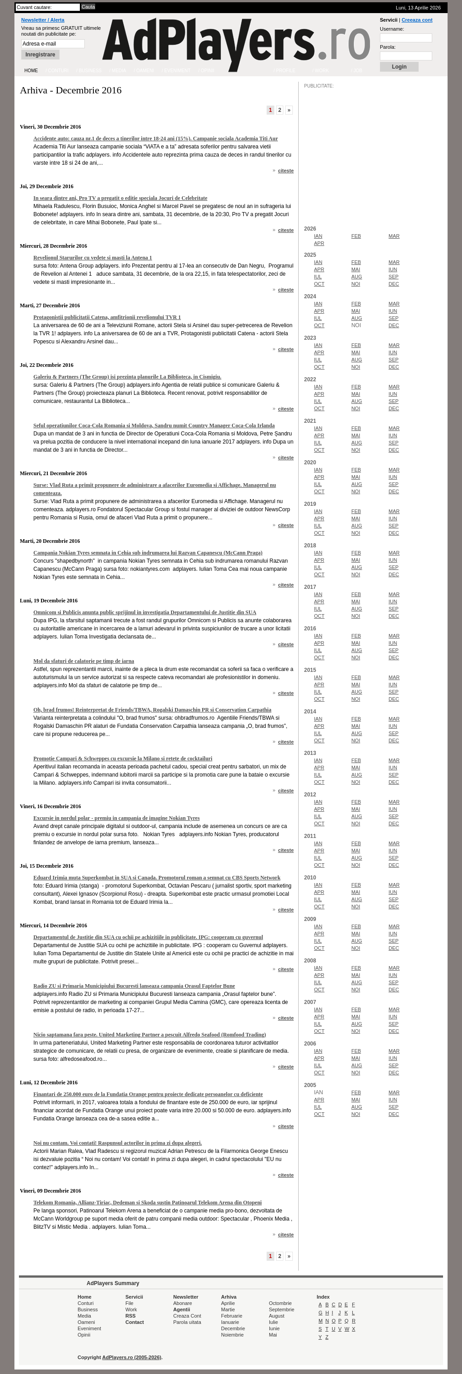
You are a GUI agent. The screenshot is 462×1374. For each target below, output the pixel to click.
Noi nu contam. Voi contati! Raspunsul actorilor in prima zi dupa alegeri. (117, 1143)
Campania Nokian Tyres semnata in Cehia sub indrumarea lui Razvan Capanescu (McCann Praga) (148, 553)
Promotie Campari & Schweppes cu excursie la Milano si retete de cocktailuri (123, 758)
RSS (130, 1315)
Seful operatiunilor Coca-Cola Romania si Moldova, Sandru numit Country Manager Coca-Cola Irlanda (154, 425)
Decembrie (233, 1328)
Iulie (273, 1322)
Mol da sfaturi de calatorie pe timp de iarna (83, 661)
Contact (134, 1322)
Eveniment (89, 1328)
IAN (318, 236)
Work (131, 1309)
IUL (318, 276)
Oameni (86, 1322)
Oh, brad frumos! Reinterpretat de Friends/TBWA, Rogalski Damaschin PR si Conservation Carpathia (152, 710)
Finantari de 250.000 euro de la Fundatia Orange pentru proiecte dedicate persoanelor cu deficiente (148, 1094)
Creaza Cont (187, 1315)
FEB (356, 236)
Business (88, 1309)
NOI (355, 284)
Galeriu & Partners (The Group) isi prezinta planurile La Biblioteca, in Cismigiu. (127, 377)
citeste (286, 170)
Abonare (182, 1303)
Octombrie (280, 1303)
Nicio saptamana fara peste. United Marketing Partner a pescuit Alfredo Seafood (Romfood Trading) (149, 1035)
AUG (356, 276)
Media (84, 1315)
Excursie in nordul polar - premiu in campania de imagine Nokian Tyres (116, 818)
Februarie (231, 1315)
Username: (392, 29)
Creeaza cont (417, 20)
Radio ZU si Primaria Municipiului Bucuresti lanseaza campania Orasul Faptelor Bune (134, 986)
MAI (355, 269)
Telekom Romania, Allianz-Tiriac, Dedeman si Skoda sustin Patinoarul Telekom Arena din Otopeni (147, 1202)
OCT (319, 284)
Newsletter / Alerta (43, 20)
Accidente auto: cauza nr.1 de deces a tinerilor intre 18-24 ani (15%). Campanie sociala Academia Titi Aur (155, 138)
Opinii (84, 1334)
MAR (393, 236)
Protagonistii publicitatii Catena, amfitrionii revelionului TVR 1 (107, 317)
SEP (393, 276)
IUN (392, 269)
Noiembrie (232, 1334)
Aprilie (228, 1303)
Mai (273, 1334)
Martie (228, 1309)
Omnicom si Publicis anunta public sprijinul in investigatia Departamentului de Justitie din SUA (144, 612)
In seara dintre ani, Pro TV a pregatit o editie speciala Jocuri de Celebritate (120, 198)
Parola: (388, 47)
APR (319, 243)
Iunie (274, 1328)
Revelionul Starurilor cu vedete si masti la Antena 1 (92, 257)
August (276, 1315)
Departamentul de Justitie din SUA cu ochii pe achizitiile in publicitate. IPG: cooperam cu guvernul (148, 937)
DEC (393, 284)
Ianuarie (230, 1322)
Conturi (85, 1303)
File (129, 1303)
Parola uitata (187, 1322)
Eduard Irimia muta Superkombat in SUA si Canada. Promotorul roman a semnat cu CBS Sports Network (157, 877)
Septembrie (281, 1309)
